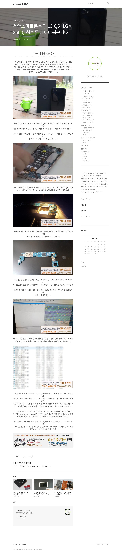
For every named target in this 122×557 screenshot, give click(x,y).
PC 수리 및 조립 (88, 120)
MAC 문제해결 (87, 115)
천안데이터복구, (85, 187)
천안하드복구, (103, 179)
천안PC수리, (104, 184)
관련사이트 (100, 544)
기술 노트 (86, 132)
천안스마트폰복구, (94, 179)
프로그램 (86, 161)
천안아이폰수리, (103, 187)
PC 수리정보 (85, 110)
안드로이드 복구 (88, 98)
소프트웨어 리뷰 (88, 122)
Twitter (91, 217)
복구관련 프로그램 (88, 96)
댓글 (14, 502)
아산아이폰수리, (94, 187)
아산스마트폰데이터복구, (99, 173)
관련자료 (84, 149)
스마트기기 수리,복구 (88, 91)
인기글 (88, 199)
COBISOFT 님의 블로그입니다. (24, 513)
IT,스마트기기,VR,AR (88, 138)
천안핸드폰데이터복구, (86, 173)
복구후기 (86, 135)
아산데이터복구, (98, 192)
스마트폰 (86, 152)
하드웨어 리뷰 (87, 117)
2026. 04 (95, 238)
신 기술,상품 (87, 140)
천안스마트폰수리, (102, 181)
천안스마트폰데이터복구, (87, 192)
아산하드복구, (93, 181)
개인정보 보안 (87, 103)
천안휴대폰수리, (85, 189)
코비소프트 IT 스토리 (20, 4)
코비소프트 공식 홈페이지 (19, 544)
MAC (85, 156)
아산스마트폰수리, (85, 184)
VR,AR (85, 143)
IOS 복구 (86, 100)
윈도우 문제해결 (88, 113)
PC (84, 154)
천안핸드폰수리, (85, 179)
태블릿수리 (86, 107)
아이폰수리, (93, 189)
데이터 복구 (85, 125)
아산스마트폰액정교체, (86, 176)
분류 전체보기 (86, 88)
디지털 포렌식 (87, 94)
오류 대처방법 (87, 130)
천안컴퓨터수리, (85, 181)
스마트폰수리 (87, 105)
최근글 (82, 199)
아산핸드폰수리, (97, 176)
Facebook (84, 217)
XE (84, 158)
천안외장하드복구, (95, 184)
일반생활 (84, 146)
